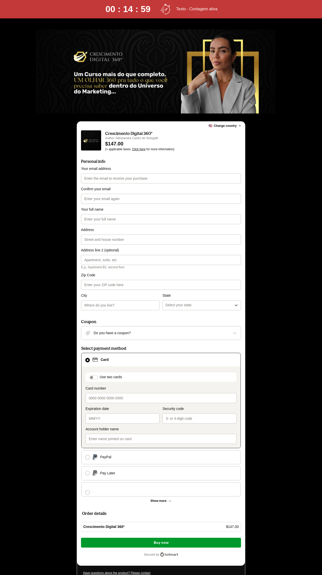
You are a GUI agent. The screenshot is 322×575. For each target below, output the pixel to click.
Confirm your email (95, 189)
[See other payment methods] (161, 501)
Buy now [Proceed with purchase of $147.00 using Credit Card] (161, 543)
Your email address (96, 169)
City (84, 295)
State (167, 295)
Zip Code (88, 275)
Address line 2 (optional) (100, 250)
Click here (138, 149)
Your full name (92, 209)
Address (87, 230)
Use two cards (111, 377)
